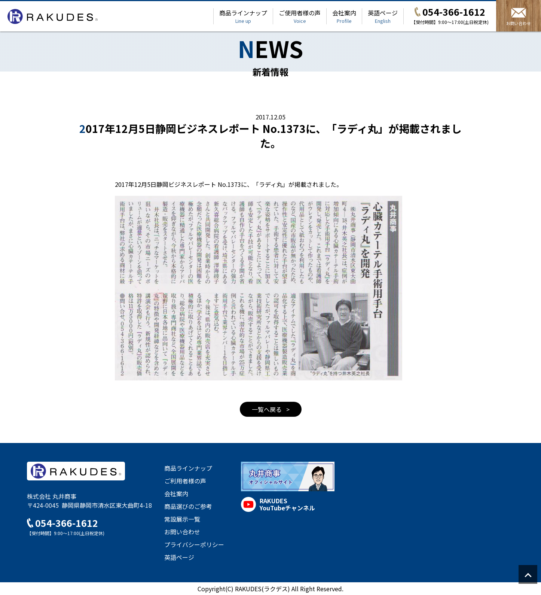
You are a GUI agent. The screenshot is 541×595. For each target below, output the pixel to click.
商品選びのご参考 (188, 506)
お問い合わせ (182, 531)
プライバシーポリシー (194, 544)
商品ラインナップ (243, 16)
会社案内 (344, 16)
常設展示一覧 (182, 518)
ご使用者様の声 (300, 16)
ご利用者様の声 (185, 480)
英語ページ (383, 16)
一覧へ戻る (267, 409)
